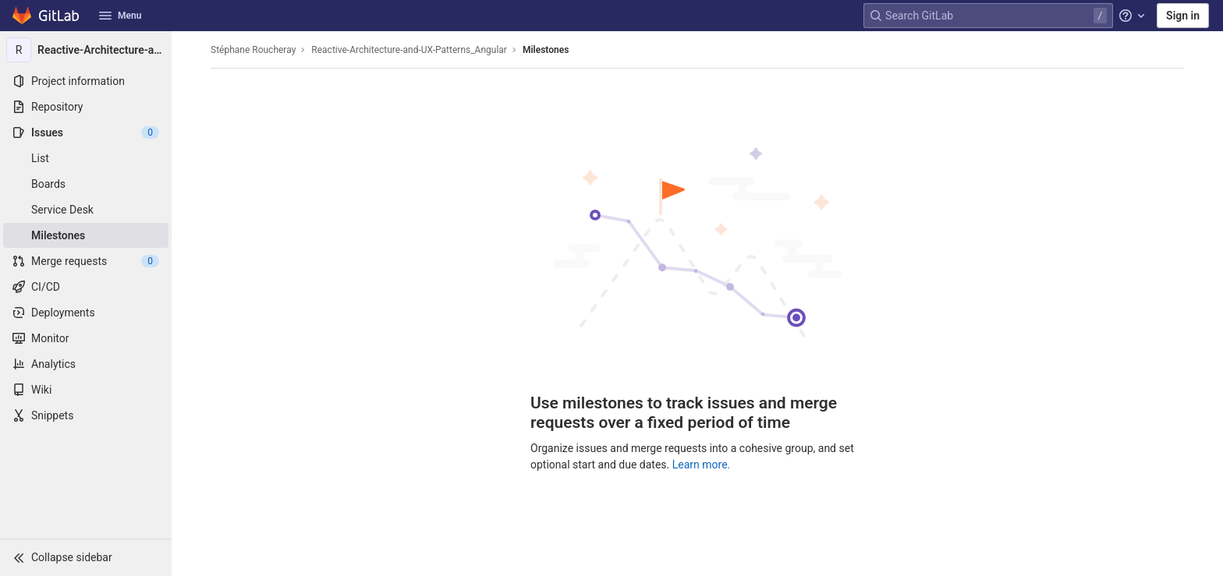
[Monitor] (85, 338)
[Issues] (85, 132)
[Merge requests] (85, 261)
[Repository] (85, 106)
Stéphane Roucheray (253, 49)
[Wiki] (85, 389)
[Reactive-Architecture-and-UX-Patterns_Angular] (85, 49)
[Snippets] (85, 415)
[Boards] (85, 183)
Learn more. (701, 464)
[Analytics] (85, 364)
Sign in (1183, 15)
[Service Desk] (85, 209)
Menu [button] (120, 15)
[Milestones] (85, 235)
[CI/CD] (85, 286)
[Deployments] (85, 312)
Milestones (546, 49)
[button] (86, 557)
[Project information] (85, 81)
